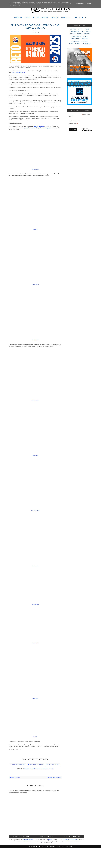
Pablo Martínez (35, 604)
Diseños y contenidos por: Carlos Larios (40, 846)
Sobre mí (55, 17)
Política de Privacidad (27, 839)
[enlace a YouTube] (76, 17)
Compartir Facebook (18, 764)
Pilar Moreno (35, 643)
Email (70, 116)
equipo (79, 34)
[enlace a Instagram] (86, 17)
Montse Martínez (39, 126)
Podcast (45, 17)
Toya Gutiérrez (35, 284)
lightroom (75, 39)
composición (74, 31)
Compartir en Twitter (37, 764)
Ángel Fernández (35, 400)
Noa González (35, 566)
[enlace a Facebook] (82, 17)
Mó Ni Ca (35, 229)
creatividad (85, 31)
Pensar (27, 17)
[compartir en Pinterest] (53, 764)
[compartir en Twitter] (36, 764)
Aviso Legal (27, 841)
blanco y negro (76, 29)
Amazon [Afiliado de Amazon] (50, 839)
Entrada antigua (14, 777)
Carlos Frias (35, 455)
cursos (72, 34)
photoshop (75, 41)
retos (71, 43)
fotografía (26, 768)
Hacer (36, 17)
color (86, 29)
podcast (85, 41)
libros (85, 36)
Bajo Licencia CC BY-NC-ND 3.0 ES (62, 846)
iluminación (76, 36)
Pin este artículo (54, 764)
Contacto (65, 17)
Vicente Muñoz (35, 340)
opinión (85, 39)
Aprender (18, 17)
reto (30, 768)
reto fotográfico (44, 768)
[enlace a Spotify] (79, 17)
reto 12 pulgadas (36, 768)
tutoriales (86, 43)
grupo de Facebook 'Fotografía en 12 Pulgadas (37, 128)
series (77, 43)
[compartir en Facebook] (17, 764)
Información (80, 3)
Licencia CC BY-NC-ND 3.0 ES (70, 839)
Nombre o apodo (73, 123)
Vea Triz (35, 736)
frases (87, 34)
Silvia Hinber (35, 698)
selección (51, 768)
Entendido (88, 3)
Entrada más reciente (54, 777)
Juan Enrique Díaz (35, 510)
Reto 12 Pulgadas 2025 (18, 72)
